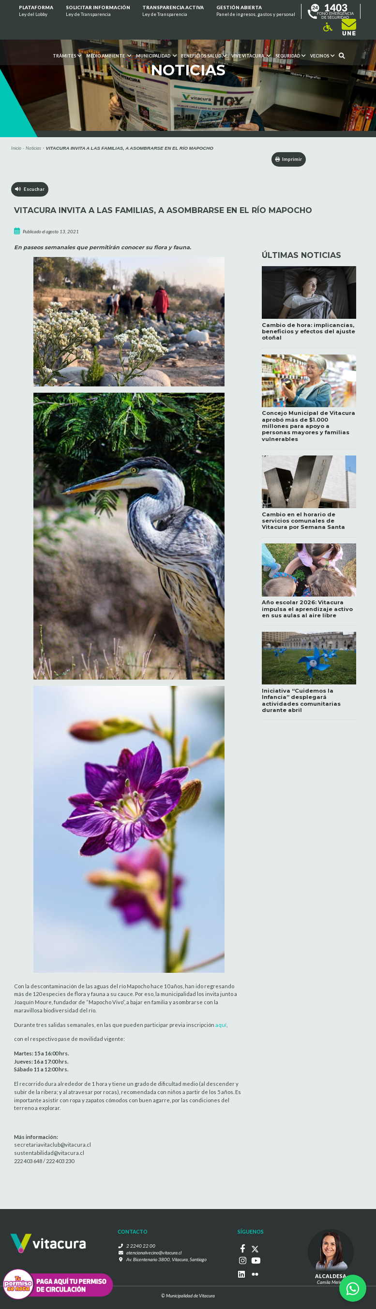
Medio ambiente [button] (108, 56)
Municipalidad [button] (155, 56)
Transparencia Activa (173, 11)
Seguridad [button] (290, 56)
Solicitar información (97, 11)
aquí (220, 1025)
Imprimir (287, 159)
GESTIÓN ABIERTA (255, 11)
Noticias (33, 148)
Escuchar (30, 189)
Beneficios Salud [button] (203, 56)
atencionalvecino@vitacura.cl (154, 1253)
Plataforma (36, 11)
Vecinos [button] (322, 56)
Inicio (16, 148)
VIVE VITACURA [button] (251, 56)
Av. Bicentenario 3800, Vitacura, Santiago (166, 1260)
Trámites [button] (67, 56)
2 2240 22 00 (141, 1246)
